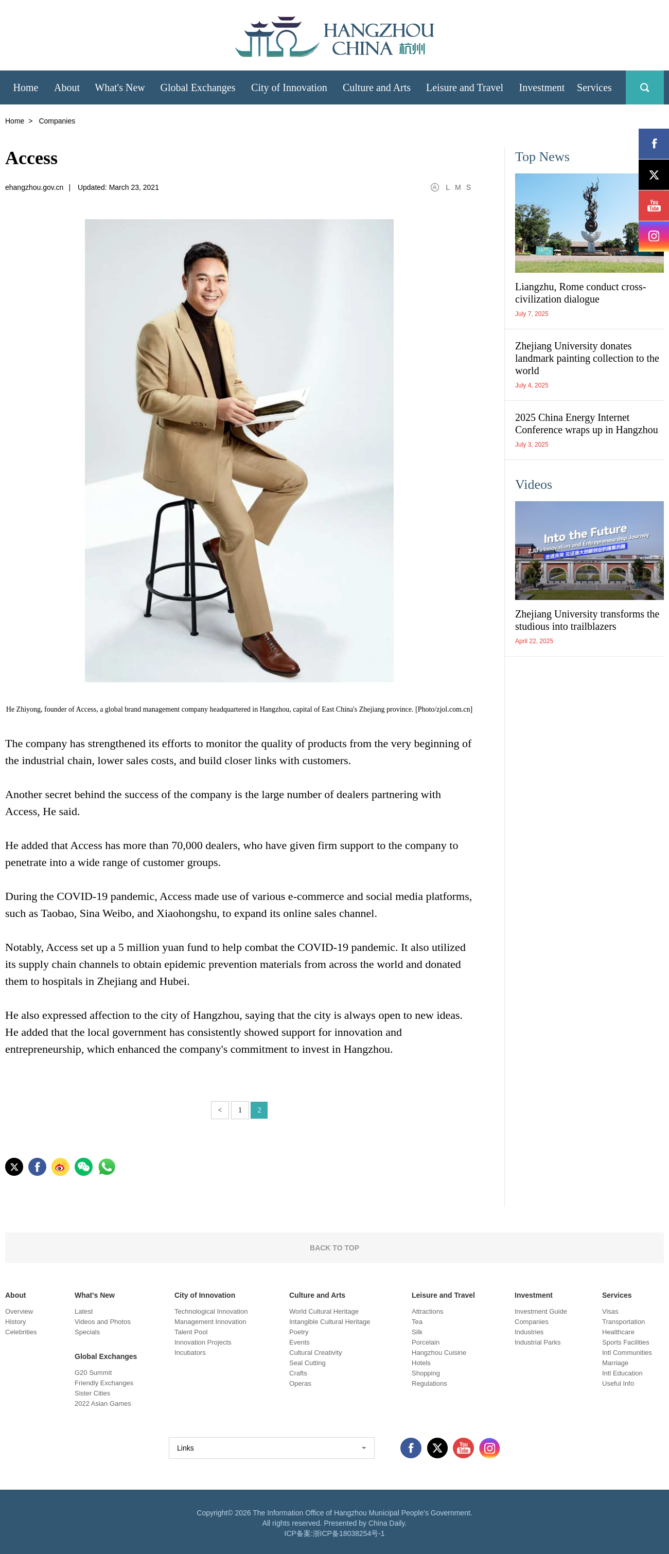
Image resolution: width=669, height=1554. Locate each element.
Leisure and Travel (443, 1295)
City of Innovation (204, 1295)
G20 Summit (93, 1372)
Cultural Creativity (315, 1352)
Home (14, 121)
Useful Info (618, 1383)
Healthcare (618, 1332)
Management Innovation (210, 1322)
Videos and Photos (103, 1322)
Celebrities (21, 1332)
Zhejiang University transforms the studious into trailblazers (587, 620)
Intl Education (622, 1373)
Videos (533, 484)
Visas (610, 1311)
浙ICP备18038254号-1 (349, 1533)
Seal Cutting (307, 1363)
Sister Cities (92, 1393)
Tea (417, 1322)
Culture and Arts (317, 1295)
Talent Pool (190, 1332)
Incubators (190, 1352)
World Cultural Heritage (324, 1311)
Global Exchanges (106, 1356)
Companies (532, 1322)
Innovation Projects (203, 1342)
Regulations (429, 1383)
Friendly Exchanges (104, 1383)
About (15, 1295)
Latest (84, 1311)
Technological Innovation (211, 1311)
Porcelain (425, 1342)
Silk (417, 1332)
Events (299, 1342)
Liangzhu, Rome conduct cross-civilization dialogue (580, 293)
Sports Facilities (625, 1342)
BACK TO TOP (334, 1248)
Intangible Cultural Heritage (330, 1322)
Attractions (427, 1311)
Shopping (426, 1373)
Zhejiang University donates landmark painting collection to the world (587, 358)
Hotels (421, 1363)
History (15, 1322)
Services (617, 1295)
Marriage (615, 1363)
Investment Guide (541, 1311)
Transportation (623, 1322)
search (645, 87)
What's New (95, 1295)
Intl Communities (627, 1352)
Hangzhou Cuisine (439, 1352)
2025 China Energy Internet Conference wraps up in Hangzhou (586, 423)
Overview (19, 1311)
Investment (534, 1295)
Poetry (299, 1332)
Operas (300, 1383)
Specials (87, 1332)
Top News (542, 156)
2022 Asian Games (103, 1403)
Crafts (298, 1373)
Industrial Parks (538, 1342)
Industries (529, 1332)
